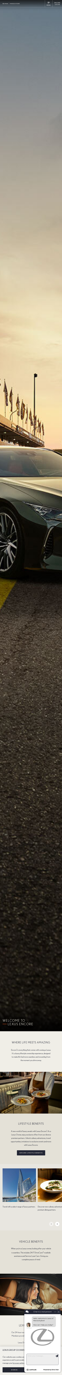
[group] (31, 1194)
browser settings (19, 1363)
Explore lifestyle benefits (31, 1152)
